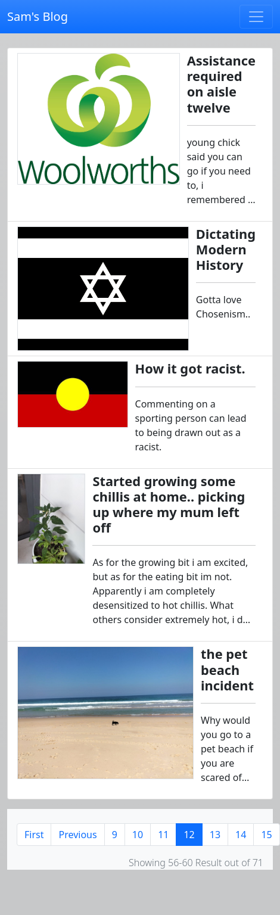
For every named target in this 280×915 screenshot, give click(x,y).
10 (137, 834)
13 (215, 834)
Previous (77, 834)
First (33, 834)
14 (240, 834)
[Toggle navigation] (256, 17)
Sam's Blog (37, 16)
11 (163, 834)
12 (188, 834)
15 (266, 834)
